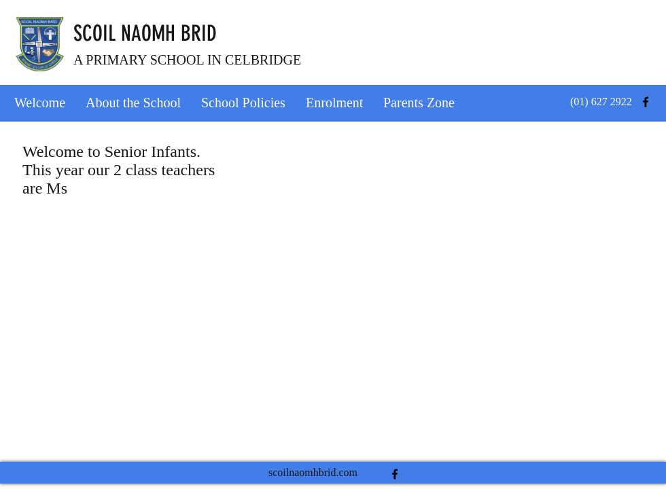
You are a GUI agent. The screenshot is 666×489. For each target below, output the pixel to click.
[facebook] (645, 102)
